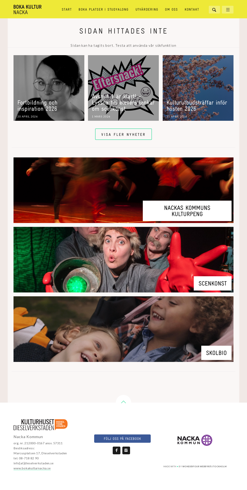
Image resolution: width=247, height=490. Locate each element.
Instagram (126, 450)
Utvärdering (146, 9)
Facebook (116, 450)
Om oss (171, 9)
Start (67, 9)
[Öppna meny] (227, 10)
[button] (123, 402)
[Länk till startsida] (34, 9)
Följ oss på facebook (122, 439)
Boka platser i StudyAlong (104, 9)
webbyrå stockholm (204, 466)
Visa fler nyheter (123, 135)
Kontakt (192, 9)
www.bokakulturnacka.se (32, 468)
